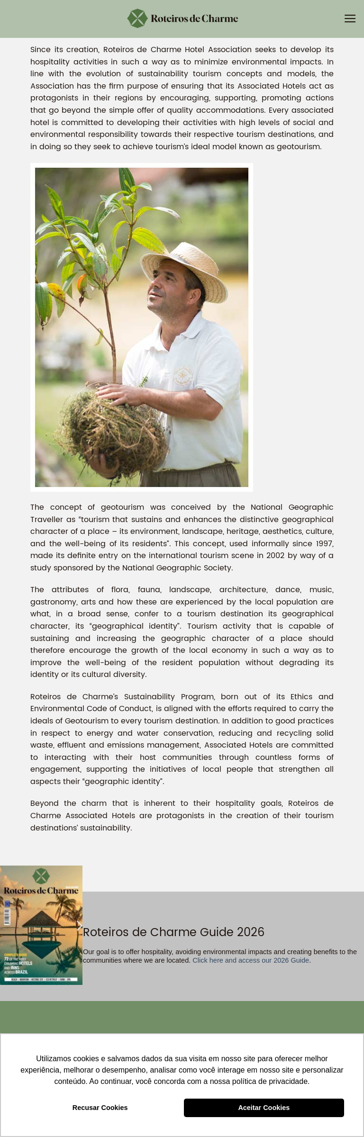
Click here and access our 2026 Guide (250, 960)
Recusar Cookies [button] (100, 1107)
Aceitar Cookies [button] (264, 1107)
